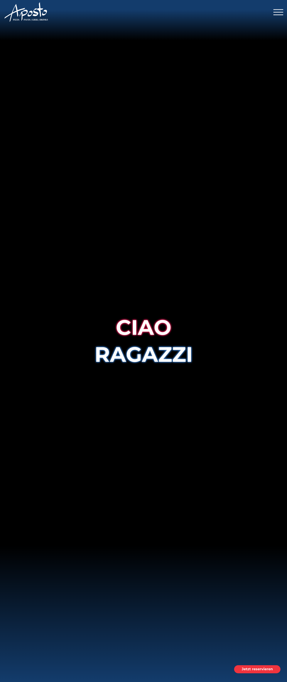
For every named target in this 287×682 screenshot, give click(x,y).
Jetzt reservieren (257, 669)
